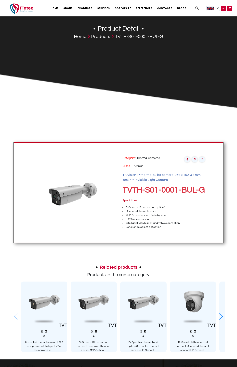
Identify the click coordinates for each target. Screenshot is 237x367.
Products (85, 8)
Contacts (164, 8)
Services (103, 8)
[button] (221, 316)
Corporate (123, 8)
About (68, 8)
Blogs (181, 8)
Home (54, 8)
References (144, 8)
